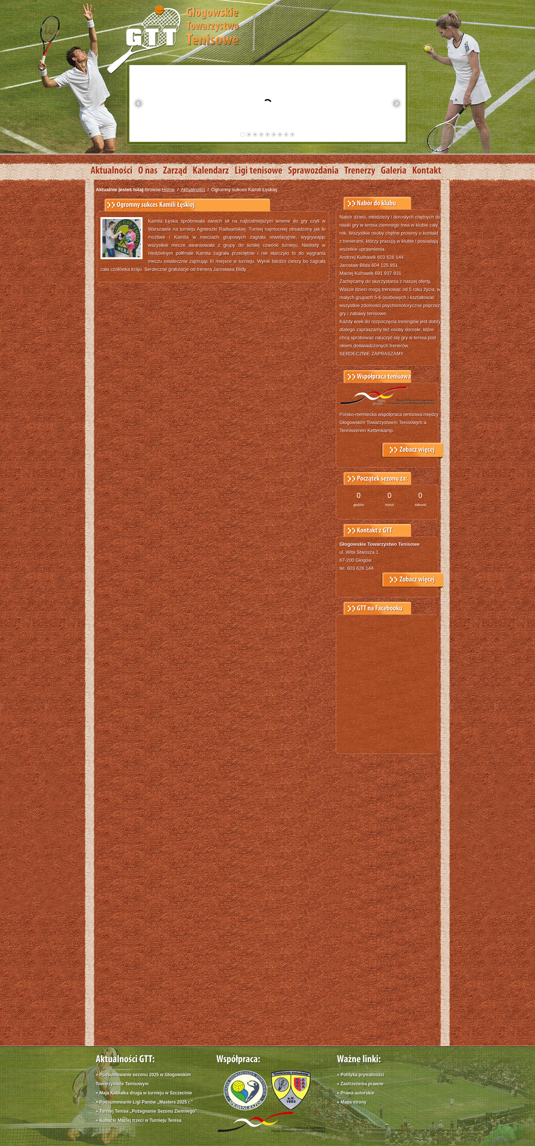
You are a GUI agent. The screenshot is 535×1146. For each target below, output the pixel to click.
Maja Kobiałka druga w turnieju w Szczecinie (145, 1093)
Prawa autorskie (357, 1093)
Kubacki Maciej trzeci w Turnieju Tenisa (140, 1120)
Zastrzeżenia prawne (362, 1083)
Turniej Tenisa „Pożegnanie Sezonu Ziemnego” (148, 1111)
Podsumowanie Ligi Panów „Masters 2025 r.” (146, 1102)
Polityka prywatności (362, 1074)
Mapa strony (354, 1102)
